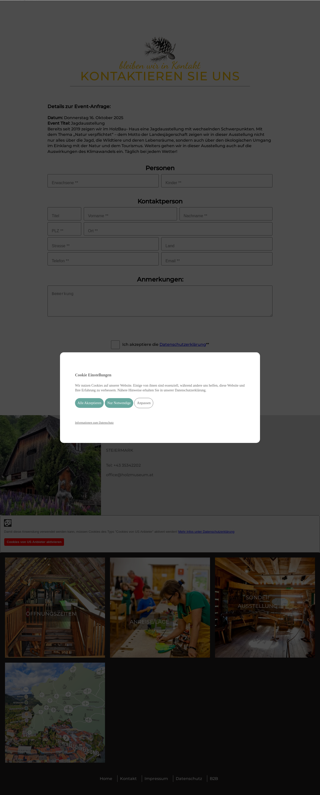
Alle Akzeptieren (89, 403)
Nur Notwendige (119, 403)
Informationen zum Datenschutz (94, 422)
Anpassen (143, 403)
